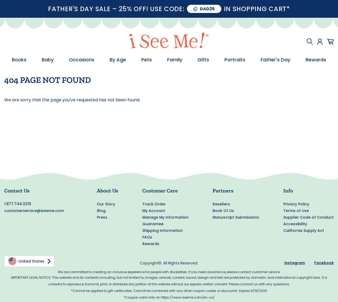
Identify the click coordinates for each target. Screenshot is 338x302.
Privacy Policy (296, 204)
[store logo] (169, 41)
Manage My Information (165, 217)
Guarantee (152, 224)
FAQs (147, 237)
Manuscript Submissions (236, 217)
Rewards (150, 243)
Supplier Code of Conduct (308, 217)
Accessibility (295, 224)
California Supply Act (303, 230)
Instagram (294, 262)
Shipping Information (162, 230)
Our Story (106, 204)
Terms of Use (296, 210)
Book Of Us (223, 210)
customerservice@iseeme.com (34, 210)
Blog (101, 210)
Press (102, 217)
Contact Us (17, 190)
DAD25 (207, 9)
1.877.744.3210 (17, 203)
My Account (153, 210)
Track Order (154, 204)
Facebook (324, 262)
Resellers (221, 204)
